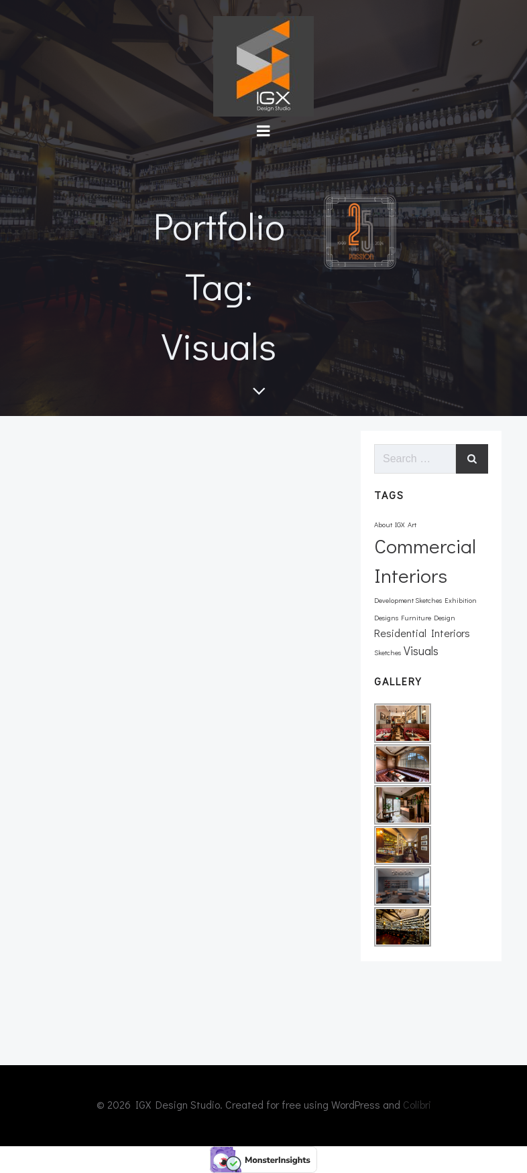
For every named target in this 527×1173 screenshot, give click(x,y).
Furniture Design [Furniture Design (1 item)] (428, 617)
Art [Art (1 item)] (412, 524)
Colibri (417, 1104)
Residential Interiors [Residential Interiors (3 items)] (422, 633)
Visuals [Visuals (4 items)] (421, 650)
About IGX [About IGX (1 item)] (389, 524)
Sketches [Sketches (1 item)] (387, 652)
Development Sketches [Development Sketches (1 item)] (408, 600)
